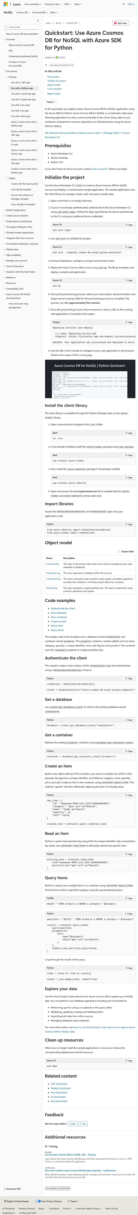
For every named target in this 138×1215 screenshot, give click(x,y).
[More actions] (133, 23)
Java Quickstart (59, 1092)
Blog (41, 1208)
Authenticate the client (63, 608)
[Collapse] (38, 20)
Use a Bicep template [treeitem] (21, 189)
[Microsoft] (6, 4)
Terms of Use (111, 1208)
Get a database (59, 612)
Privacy (66, 1208)
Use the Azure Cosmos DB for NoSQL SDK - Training (70, 1154)
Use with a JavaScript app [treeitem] (23, 93)
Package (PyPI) (111, 132)
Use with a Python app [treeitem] (22, 88)
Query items (57, 630)
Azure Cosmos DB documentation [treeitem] (22, 33)
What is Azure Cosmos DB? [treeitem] (21, 45)
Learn (48, 22)
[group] (93, 335)
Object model (53, 84)
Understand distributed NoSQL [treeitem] (23, 56)
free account (99, 168)
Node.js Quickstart (61, 1088)
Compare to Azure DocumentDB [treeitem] (17, 63)
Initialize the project (56, 80)
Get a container (59, 617)
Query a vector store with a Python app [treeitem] (24, 152)
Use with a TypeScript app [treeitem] (23, 99)
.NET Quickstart (59, 1083)
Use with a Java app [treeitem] (20, 104)
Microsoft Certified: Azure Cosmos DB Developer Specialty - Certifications (80, 1170)
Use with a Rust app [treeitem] (20, 116)
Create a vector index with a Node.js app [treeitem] (24, 170)
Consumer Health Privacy (87, 1208)
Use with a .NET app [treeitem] (20, 82)
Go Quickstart (58, 1096)
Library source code (88, 132)
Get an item (57, 625)
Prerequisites (53, 76)
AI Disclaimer (8, 1208)
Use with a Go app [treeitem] (20, 110)
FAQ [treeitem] (11, 50)
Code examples (54, 88)
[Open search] (123, 4)
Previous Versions (27, 1208)
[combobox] (21, 27)
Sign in (131, 3)
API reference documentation (60, 132)
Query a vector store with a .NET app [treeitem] (24, 133)
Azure (58, 22)
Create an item (58, 621)
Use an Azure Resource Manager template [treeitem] (22, 196)
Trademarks (7, 1212)
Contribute (54, 1208)
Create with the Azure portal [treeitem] (24, 183)
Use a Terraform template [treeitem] (23, 204)
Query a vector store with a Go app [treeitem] (24, 142)
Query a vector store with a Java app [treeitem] (24, 161)
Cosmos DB (71, 22)
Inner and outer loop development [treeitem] (18, 305)
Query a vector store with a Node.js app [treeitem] (24, 123)
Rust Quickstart (59, 1101)
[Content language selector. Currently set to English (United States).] (16, 1201)
